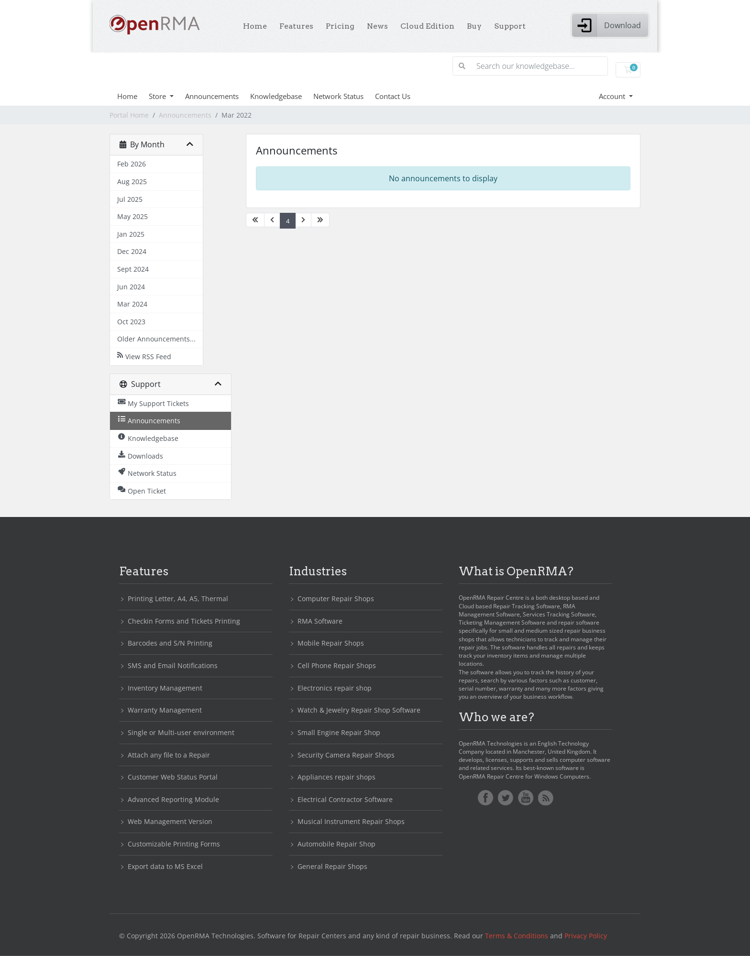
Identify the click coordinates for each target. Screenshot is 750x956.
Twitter (505, 797)
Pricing (340, 26)
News (377, 26)
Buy (474, 26)
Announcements (212, 96)
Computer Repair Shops (336, 598)
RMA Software (320, 621)
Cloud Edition (427, 26)
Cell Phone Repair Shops (337, 665)
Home (255, 26)
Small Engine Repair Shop (339, 732)
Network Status (338, 96)
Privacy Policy (585, 935)
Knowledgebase (276, 96)
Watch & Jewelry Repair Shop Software (359, 709)
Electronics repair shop (335, 687)
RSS (545, 797)
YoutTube (525, 797)
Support (510, 26)
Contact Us (392, 96)
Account (613, 96)
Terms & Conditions (516, 935)
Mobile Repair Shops (331, 643)
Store (158, 96)
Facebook (485, 797)
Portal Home (129, 115)
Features (296, 26)
